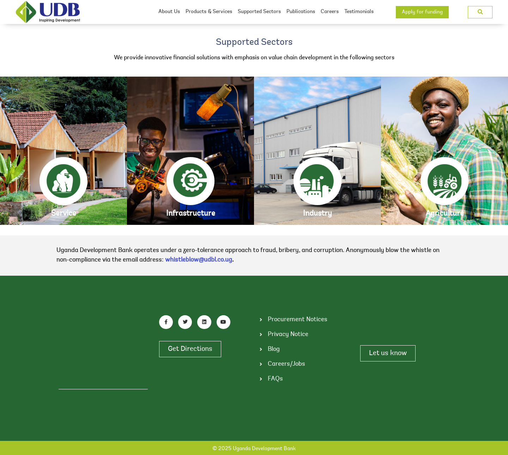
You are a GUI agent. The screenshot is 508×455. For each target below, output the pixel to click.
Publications (300, 11)
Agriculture (444, 214)
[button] (480, 12)
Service (63, 214)
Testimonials (359, 11)
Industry (317, 214)
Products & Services (209, 11)
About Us (169, 11)
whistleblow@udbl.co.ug (198, 260)
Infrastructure (190, 214)
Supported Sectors (259, 11)
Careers (330, 11)
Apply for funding (422, 12)
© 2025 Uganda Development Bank (254, 448)
